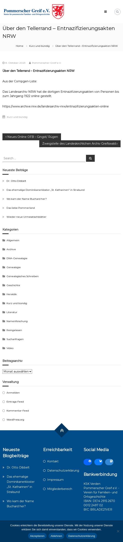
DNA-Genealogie (17, 258)
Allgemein (13, 240)
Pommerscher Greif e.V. (46, 62)
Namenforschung (17, 321)
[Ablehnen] (118, 531)
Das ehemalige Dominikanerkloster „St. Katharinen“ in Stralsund (46, 189)
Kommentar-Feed (18, 410)
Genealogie (14, 267)
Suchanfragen (15, 339)
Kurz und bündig (39, 45)
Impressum (55, 480)
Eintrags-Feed (15, 401)
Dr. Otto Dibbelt (16, 180)
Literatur (12, 312)
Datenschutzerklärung (63, 470)
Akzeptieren (37, 536)
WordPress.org (15, 419)
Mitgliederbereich (59, 489)
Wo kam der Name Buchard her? (27, 198)
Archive (11, 249)
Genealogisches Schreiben (23, 276)
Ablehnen (56, 536)
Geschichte (13, 285)
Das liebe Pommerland (21, 207)
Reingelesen (14, 330)
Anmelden (13, 392)
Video (10, 348)
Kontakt (53, 461)
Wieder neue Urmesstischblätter (26, 216)
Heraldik (12, 294)
